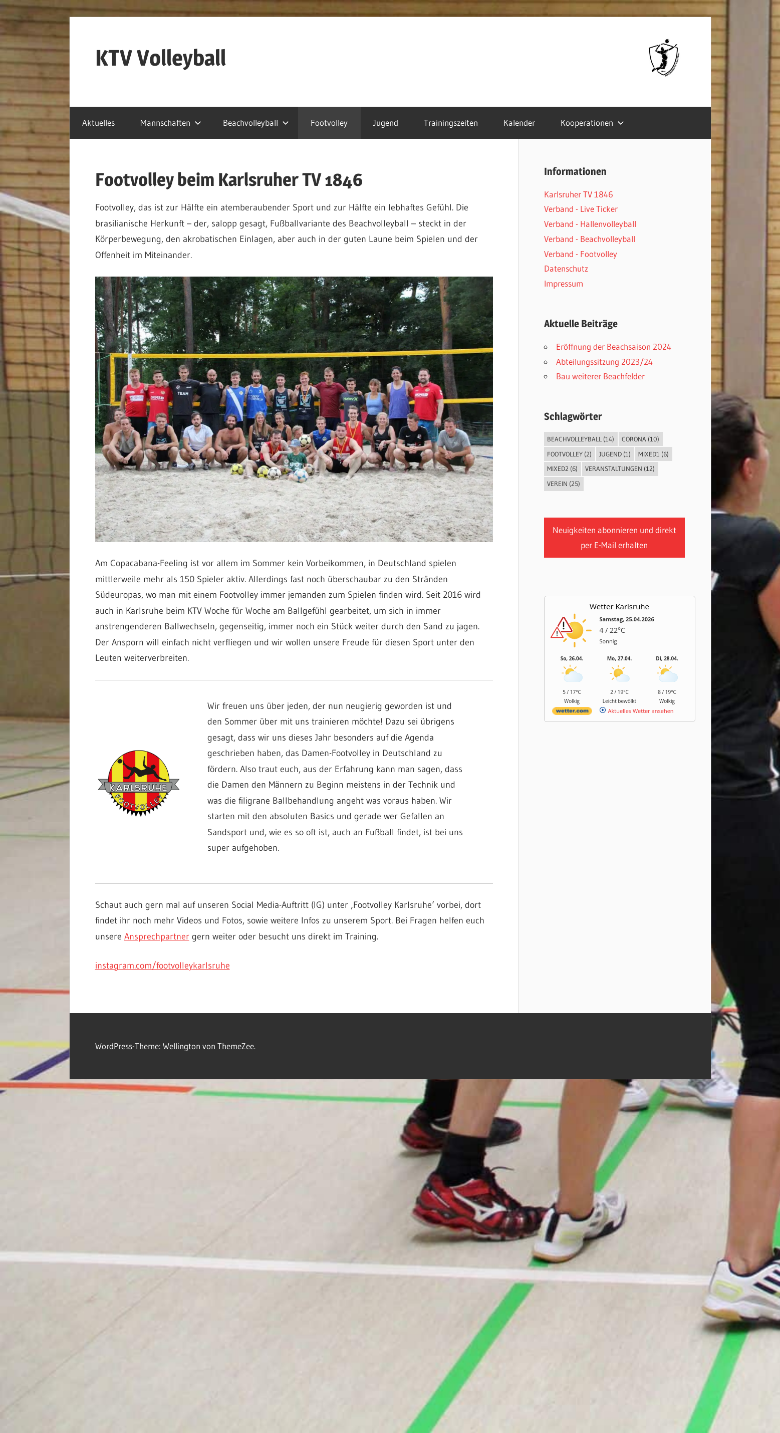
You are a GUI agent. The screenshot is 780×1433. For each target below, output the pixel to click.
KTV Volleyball (160, 57)
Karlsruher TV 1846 (578, 194)
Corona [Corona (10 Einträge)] (640, 439)
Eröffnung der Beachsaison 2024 (613, 346)
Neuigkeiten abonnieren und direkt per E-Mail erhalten (614, 537)
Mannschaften (170, 122)
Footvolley (329, 122)
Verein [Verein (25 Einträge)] (563, 484)
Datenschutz (566, 268)
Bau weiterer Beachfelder (600, 376)
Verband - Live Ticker (581, 208)
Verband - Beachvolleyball (589, 238)
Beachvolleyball (256, 122)
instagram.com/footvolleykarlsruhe (162, 965)
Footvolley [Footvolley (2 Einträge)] (569, 454)
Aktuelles (98, 122)
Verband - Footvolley (580, 254)
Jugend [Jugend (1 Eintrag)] (615, 454)
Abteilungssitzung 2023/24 (604, 361)
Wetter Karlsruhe (619, 606)
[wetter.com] (572, 712)
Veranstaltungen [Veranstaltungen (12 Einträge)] (620, 468)
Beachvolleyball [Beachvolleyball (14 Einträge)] (580, 439)
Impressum (563, 283)
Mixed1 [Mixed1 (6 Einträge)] (653, 454)
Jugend (385, 122)
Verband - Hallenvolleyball (590, 223)
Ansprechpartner (156, 936)
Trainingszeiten (451, 122)
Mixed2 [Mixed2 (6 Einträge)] (562, 468)
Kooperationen (592, 122)
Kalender (519, 122)
